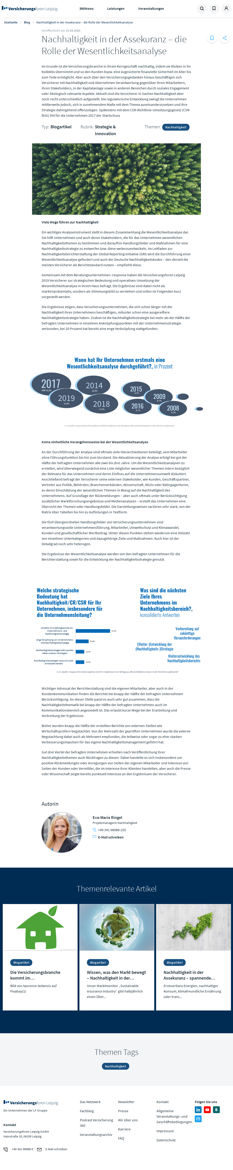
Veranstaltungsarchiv (96, 1134)
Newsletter (126, 1101)
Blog (27, 22)
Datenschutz (166, 1140)
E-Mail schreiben (108, 837)
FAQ (121, 1138)
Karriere (124, 1129)
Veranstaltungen (151, 8)
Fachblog (87, 1111)
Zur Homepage (30, 8)
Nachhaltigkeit (175, 127)
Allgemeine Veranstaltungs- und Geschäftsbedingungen (174, 1116)
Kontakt (163, 1101)
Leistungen (115, 8)
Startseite (11, 22)
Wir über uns (128, 1120)
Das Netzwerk (90, 1101)
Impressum (165, 1131)
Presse (123, 1111)
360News (86, 8)
